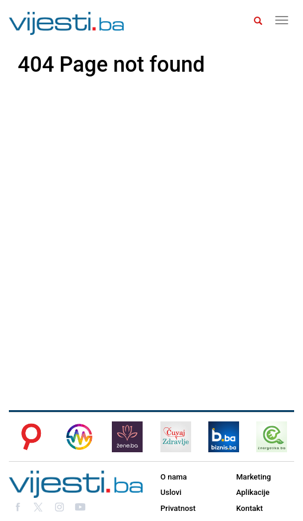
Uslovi (171, 492)
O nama (173, 476)
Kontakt (249, 508)
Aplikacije (253, 492)
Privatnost (178, 508)
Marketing (253, 476)
